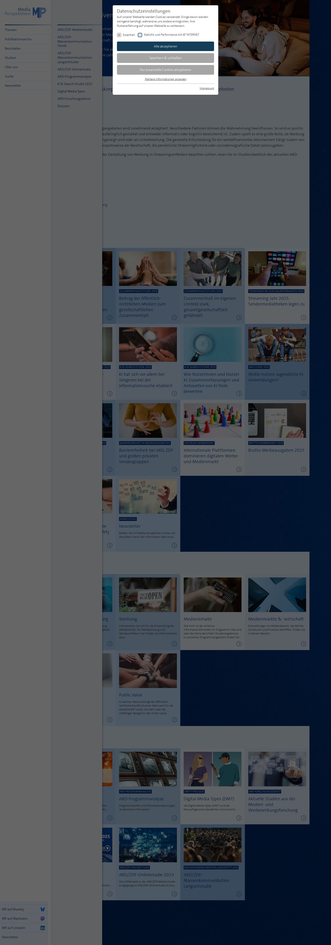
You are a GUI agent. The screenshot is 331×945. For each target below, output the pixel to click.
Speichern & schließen (165, 58)
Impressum (207, 88)
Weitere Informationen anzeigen (165, 79)
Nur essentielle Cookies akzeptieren (165, 70)
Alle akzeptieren (165, 46)
